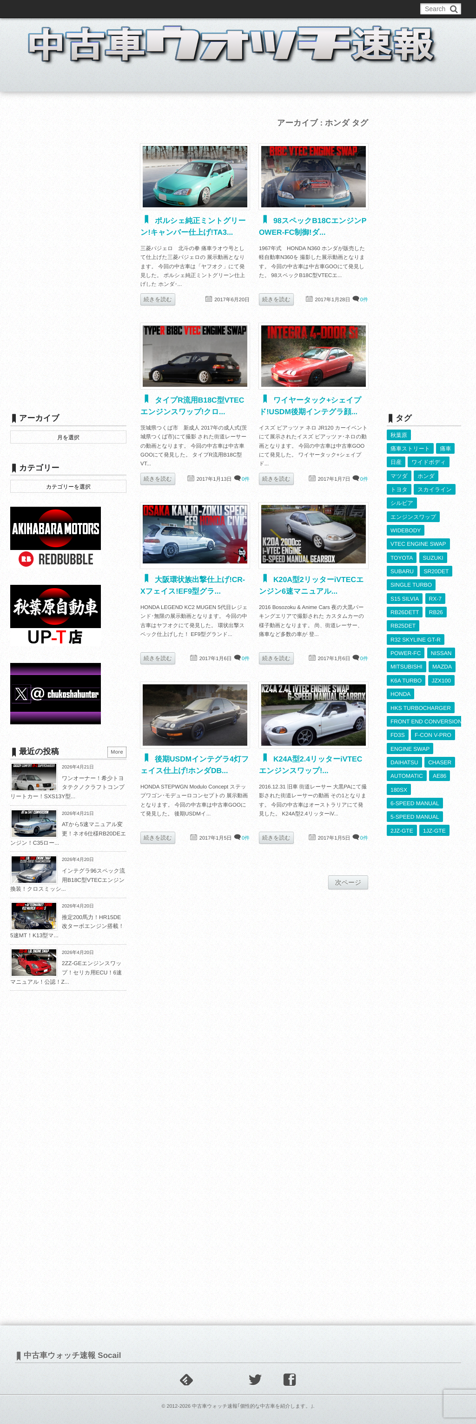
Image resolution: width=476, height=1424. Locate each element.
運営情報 (183, 9)
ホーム (32, 81)
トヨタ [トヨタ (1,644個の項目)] (399, 489)
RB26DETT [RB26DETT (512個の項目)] (404, 611)
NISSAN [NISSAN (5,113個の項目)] (441, 651)
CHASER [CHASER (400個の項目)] (439, 759)
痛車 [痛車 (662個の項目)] (445, 448)
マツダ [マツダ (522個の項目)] (399, 475)
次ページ (348, 882)
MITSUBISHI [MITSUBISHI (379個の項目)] (406, 665)
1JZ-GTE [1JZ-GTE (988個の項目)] (434, 827)
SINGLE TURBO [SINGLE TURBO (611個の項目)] (411, 583)
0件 (364, 300)
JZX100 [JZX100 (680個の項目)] (440, 678)
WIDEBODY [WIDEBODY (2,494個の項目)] (405, 529)
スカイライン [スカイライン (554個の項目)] (434, 489)
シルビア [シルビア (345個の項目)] (401, 502)
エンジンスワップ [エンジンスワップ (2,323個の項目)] (413, 516)
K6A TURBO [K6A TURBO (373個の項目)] (406, 678)
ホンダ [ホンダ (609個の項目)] (426, 475)
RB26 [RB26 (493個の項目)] (436, 611)
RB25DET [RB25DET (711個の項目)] (403, 624)
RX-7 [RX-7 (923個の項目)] (435, 597)
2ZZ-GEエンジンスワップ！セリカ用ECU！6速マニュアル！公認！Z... (66, 972)
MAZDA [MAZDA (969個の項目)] (442, 665)
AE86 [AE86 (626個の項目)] (439, 772)
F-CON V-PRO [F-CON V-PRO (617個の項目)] (433, 732)
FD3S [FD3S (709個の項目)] (397, 732)
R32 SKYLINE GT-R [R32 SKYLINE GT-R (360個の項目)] (415, 638)
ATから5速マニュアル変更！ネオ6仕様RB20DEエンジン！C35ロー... (68, 833)
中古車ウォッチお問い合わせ (122, 9)
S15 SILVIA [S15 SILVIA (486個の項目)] (404, 597)
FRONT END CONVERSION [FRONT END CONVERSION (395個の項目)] (426, 718)
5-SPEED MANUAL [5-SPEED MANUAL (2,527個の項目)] (414, 813)
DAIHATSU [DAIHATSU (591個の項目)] (404, 759)
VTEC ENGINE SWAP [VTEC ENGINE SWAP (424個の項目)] (418, 543)
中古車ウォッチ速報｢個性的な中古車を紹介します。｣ (252, 1406)
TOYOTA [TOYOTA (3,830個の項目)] (401, 556)
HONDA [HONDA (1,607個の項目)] (400, 692)
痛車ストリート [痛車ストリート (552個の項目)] (410, 448)
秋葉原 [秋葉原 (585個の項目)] (398, 435)
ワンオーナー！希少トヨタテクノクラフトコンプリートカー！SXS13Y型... (67, 787)
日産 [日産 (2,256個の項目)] (396, 462)
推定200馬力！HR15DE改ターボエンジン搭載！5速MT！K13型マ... (67, 926)
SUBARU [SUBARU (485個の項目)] (402, 570)
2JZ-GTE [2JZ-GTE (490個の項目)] (401, 827)
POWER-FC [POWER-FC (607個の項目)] (405, 651)
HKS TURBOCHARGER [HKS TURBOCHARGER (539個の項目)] (420, 705)
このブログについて (47, 9)
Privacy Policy (225, 9)
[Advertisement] (68, 254)
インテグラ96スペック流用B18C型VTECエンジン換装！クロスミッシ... (67, 880)
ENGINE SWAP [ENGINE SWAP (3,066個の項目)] (410, 745)
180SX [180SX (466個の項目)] (398, 786)
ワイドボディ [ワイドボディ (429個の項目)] (428, 462)
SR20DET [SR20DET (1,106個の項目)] (436, 570)
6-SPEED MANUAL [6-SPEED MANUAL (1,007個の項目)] (414, 800)
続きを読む (158, 299)
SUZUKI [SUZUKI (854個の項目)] (433, 556)
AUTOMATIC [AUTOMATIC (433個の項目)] (406, 772)
